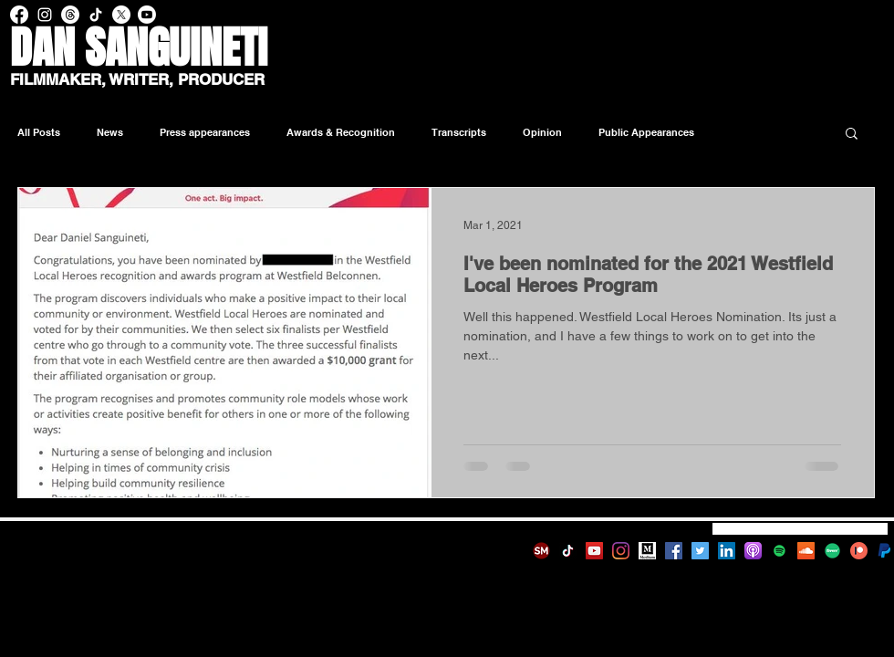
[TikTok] (568, 550)
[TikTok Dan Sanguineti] (96, 14)
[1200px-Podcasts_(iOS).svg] (753, 550)
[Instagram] (620, 550)
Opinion (542, 133)
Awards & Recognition (340, 133)
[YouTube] (594, 550)
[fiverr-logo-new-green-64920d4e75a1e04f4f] (832, 550)
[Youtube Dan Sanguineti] (147, 14)
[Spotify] (779, 550)
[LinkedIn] (726, 550)
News (110, 133)
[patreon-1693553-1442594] (859, 550)
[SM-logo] (541, 550)
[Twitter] (700, 550)
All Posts (38, 133)
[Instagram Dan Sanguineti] (45, 14)
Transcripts (458, 133)
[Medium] (647, 550)
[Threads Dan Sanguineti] (70, 14)
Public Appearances (646, 133)
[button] (851, 134)
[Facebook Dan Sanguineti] (19, 14)
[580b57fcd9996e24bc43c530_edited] (885, 550)
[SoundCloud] (806, 550)
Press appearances (205, 133)
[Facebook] (673, 550)
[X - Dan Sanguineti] (121, 14)
